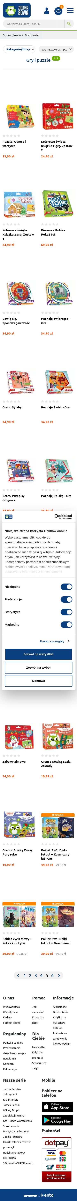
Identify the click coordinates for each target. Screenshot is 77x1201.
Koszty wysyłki (61, 1043)
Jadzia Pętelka (12, 1089)
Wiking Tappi (10, 1110)
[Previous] (18, 975)
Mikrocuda (9, 1157)
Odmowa (38, 680)
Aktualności (60, 1006)
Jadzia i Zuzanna (13, 1136)
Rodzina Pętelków (14, 1152)
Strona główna (12, 35)
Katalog (58, 1028)
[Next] (59, 975)
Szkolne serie (11, 1126)
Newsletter (39, 1047)
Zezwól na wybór (38, 667)
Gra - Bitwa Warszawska (17, 1120)
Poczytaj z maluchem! (16, 1131)
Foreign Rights (12, 1022)
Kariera (7, 1017)
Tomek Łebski (11, 1105)
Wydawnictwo (11, 1006)
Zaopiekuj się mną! (14, 1115)
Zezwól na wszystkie (39, 654)
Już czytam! (10, 1094)
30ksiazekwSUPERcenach (18, 1163)
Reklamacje (10, 1069)
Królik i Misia (10, 1099)
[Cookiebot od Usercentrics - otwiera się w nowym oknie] (54, 516)
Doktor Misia (60, 1012)
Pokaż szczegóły (52, 641)
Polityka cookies (13, 1042)
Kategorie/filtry (18, 49)
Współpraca (10, 1012)
